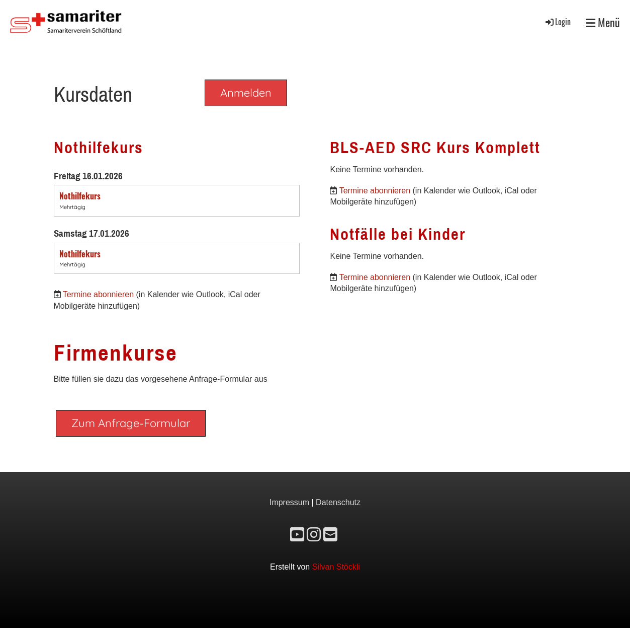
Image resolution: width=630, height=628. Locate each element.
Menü (603, 22)
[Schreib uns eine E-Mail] (330, 535)
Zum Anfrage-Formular (130, 423)
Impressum (289, 502)
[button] (177, 201)
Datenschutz (338, 502)
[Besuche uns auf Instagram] (314, 535)
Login (557, 22)
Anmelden (246, 93)
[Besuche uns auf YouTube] (297, 535)
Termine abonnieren (98, 294)
